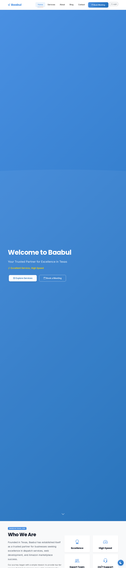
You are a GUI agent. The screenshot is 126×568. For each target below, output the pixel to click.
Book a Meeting (53, 279)
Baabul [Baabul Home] (15, 5)
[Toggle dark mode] (121, 563)
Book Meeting (98, 5)
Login (113, 4)
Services (51, 5)
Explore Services (23, 279)
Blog (71, 5)
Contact (81, 5)
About (62, 5)
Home (40, 5)
